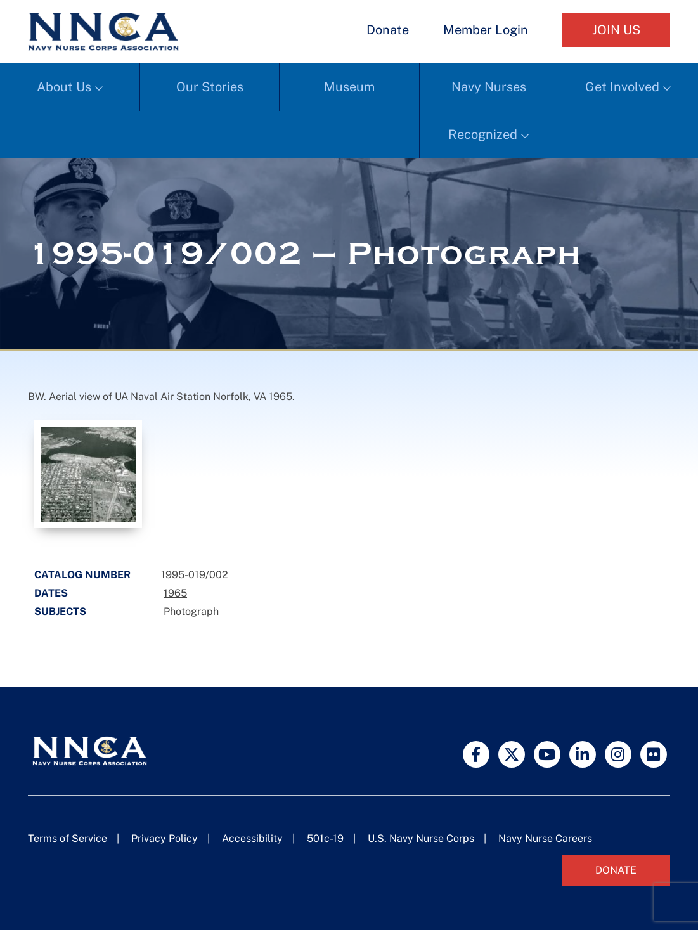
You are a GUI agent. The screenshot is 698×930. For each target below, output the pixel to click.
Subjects (60, 611)
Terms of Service (67, 838)
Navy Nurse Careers (545, 838)
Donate (387, 29)
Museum (349, 86)
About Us (64, 86)
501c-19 (325, 838)
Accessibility (252, 838)
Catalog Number (82, 575)
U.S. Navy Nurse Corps (421, 838)
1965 (175, 593)
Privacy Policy (164, 838)
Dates (51, 593)
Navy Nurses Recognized (487, 110)
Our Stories (209, 86)
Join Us (616, 29)
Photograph (191, 611)
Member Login (485, 29)
